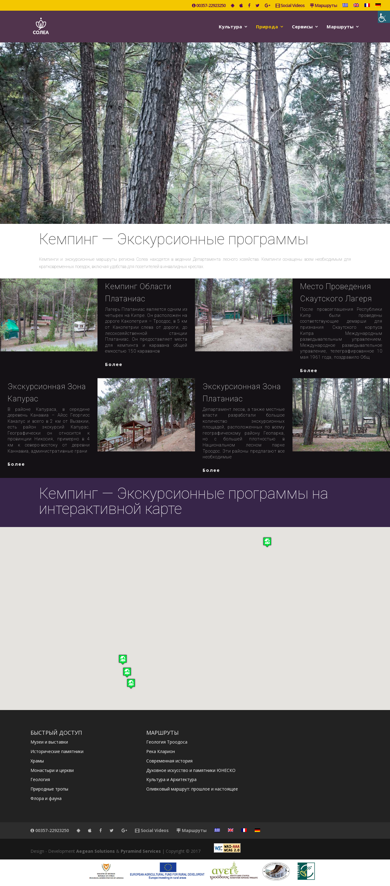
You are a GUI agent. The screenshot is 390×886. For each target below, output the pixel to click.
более (113, 364)
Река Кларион (160, 751)
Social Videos (289, 5)
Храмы (37, 761)
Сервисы (302, 27)
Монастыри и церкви (52, 770)
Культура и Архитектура (171, 779)
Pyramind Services (141, 851)
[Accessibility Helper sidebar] (384, 17)
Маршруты (323, 5)
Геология (40, 779)
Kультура (230, 27)
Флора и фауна (46, 798)
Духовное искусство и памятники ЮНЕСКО (191, 770)
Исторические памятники (56, 751)
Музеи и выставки (49, 742)
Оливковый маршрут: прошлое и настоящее (192, 789)
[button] (131, 683)
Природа (267, 27)
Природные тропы (49, 789)
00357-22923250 (208, 5)
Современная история (169, 761)
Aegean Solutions (95, 851)
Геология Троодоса (166, 742)
